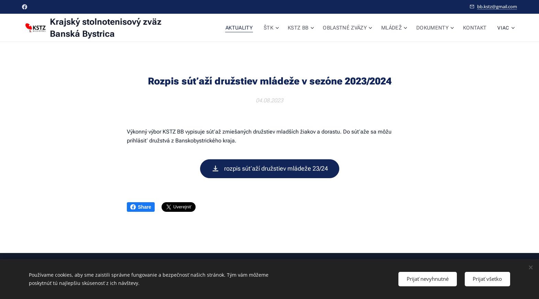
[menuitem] (246, 27)
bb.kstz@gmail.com (497, 6)
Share (140, 207)
